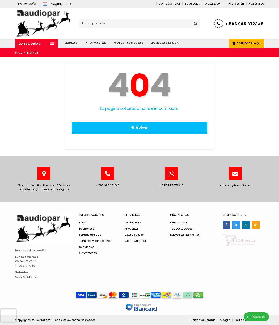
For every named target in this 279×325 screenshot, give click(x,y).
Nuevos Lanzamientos (185, 235)
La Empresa (87, 228)
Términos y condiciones (95, 241)
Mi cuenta (131, 228)
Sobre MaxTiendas (203, 320)
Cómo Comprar (135, 241)
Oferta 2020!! (178, 222)
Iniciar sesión (133, 222)
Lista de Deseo (134, 235)
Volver (139, 127)
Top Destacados (181, 228)
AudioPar (45, 320)
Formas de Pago (90, 235)
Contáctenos (88, 253)
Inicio (18, 52)
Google (225, 320)
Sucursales (86, 247)
